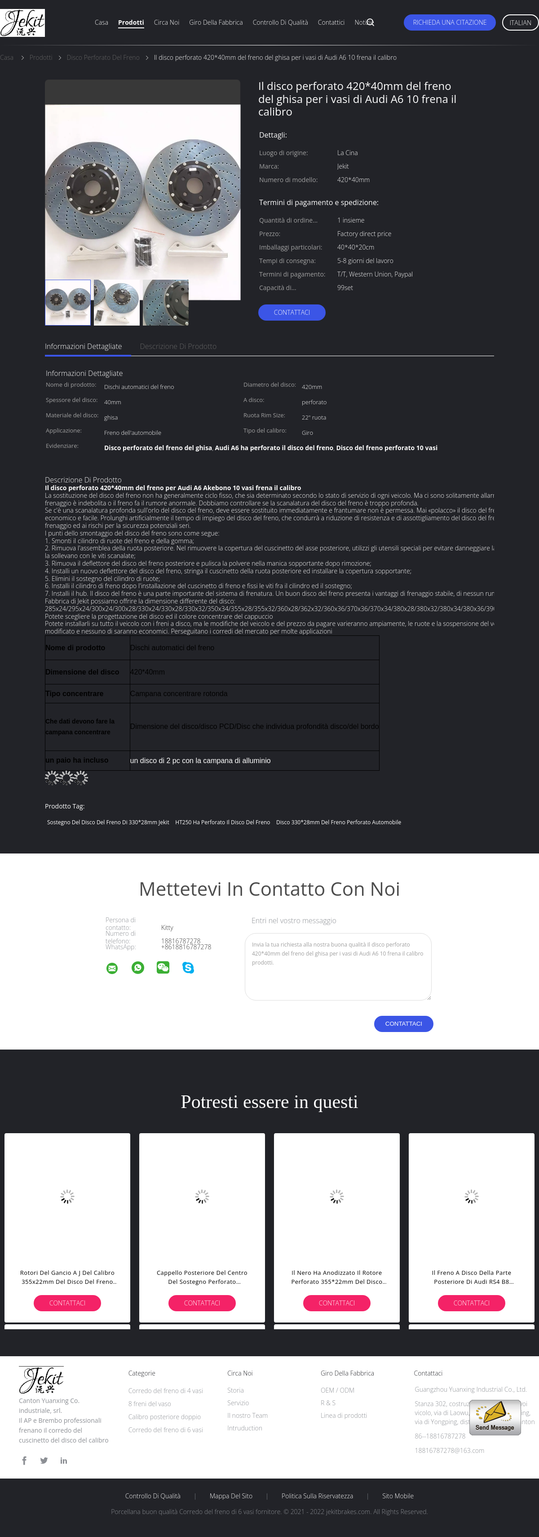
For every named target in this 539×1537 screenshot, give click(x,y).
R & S (328, 1402)
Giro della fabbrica (216, 22)
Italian (521, 22)
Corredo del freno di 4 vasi (165, 1390)
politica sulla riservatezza (317, 1496)
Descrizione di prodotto (178, 346)
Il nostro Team (247, 1415)
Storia (235, 1390)
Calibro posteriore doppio (164, 1416)
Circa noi (166, 22)
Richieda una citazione (449, 22)
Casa (101, 22)
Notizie (364, 22)
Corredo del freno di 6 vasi (165, 1429)
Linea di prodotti (344, 1415)
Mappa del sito (231, 1496)
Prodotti (131, 22)
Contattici (331, 22)
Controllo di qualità (280, 22)
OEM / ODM (337, 1390)
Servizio (238, 1402)
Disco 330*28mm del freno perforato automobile (338, 822)
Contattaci (292, 312)
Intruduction (244, 1428)
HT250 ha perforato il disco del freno (222, 822)
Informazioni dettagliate (83, 346)
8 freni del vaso (149, 1403)
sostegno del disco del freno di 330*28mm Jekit (108, 822)
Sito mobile (398, 1496)
